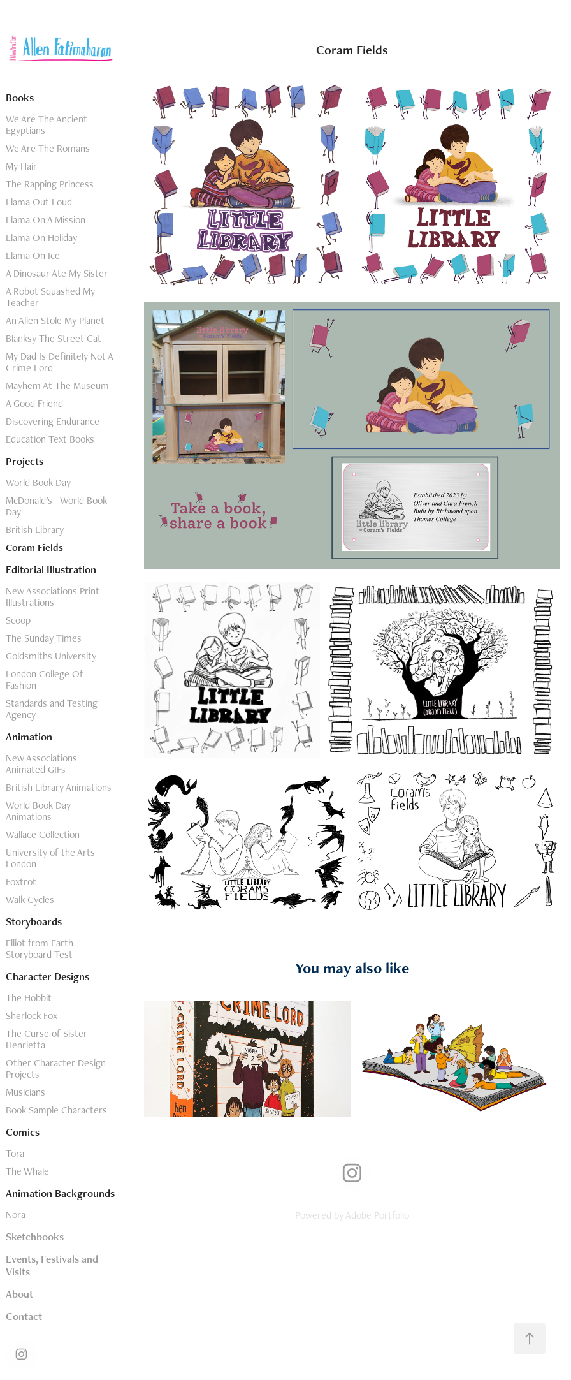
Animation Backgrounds (60, 1193)
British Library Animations (59, 787)
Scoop (18, 620)
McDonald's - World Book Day (56, 506)
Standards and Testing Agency (52, 708)
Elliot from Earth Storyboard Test (39, 948)
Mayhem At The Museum (57, 385)
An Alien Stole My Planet (55, 320)
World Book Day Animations (38, 810)
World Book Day (38, 482)
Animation (29, 737)
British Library (35, 529)
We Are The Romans (48, 148)
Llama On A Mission (45, 219)
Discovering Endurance (52, 421)
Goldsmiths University (51, 656)
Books (20, 98)
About (19, 1294)
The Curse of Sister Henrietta (46, 1039)
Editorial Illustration (51, 569)
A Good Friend (34, 403)
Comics (23, 1132)
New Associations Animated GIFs (41, 763)
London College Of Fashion (44, 679)
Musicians (25, 1092)
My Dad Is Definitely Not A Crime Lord (59, 361)
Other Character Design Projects (56, 1068)
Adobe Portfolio (377, 1215)
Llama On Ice (33, 255)
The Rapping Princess (50, 184)
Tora (15, 1153)
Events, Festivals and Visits (52, 1265)
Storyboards (34, 921)
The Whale (27, 1171)
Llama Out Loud (39, 202)
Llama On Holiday (41, 237)
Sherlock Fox (31, 1015)
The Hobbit (29, 997)
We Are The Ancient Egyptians (46, 124)
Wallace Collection (43, 834)
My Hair (21, 166)
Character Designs (47, 976)
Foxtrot (21, 881)
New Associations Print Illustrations (52, 596)
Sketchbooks (35, 1237)
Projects (24, 461)
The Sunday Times (44, 638)
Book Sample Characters (56, 1110)
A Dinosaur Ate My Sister (57, 273)
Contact (24, 1316)
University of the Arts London (50, 858)
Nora (15, 1214)
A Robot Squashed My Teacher (50, 296)
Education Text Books (50, 439)
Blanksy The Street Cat (53, 338)
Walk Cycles (30, 899)
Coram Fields (34, 547)
